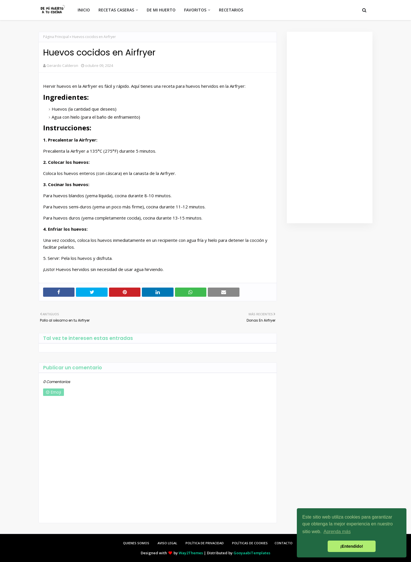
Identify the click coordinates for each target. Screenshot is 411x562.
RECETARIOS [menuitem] (231, 10)
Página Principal (56, 36)
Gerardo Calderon (62, 65)
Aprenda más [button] (337, 531)
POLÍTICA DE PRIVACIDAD (205, 543)
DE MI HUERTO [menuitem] (161, 10)
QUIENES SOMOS (136, 543)
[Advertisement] (330, 127)
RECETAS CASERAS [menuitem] (116, 10)
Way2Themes (191, 552)
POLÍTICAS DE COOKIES (250, 543)
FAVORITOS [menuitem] (195, 10)
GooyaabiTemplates (251, 552)
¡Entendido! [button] (351, 546)
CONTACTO (284, 543)
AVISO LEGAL (167, 543)
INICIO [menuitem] (84, 10)
